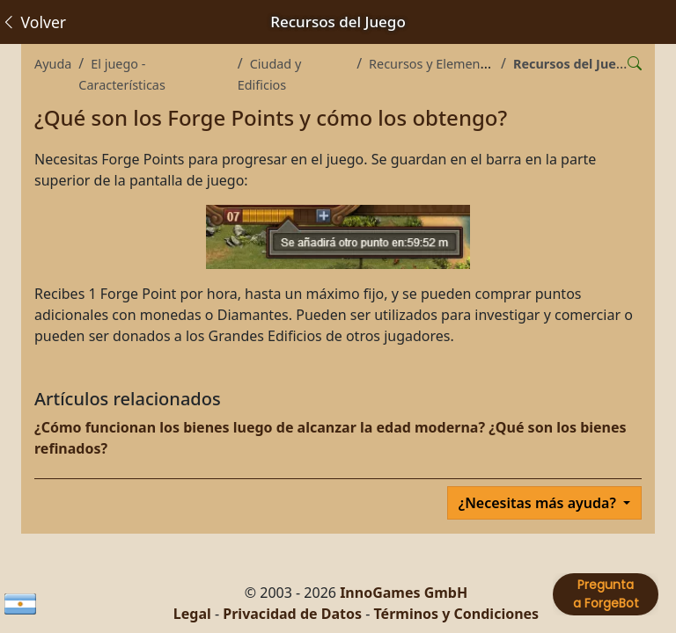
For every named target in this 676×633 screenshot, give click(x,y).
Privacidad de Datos (292, 613)
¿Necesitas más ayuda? (539, 503)
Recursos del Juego (572, 63)
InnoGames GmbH (403, 592)
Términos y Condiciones (456, 613)
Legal (192, 613)
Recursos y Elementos (433, 63)
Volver (33, 22)
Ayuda (52, 63)
